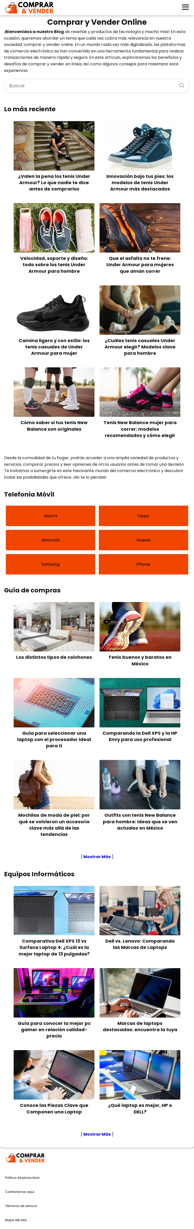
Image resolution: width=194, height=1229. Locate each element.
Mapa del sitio (16, 1220)
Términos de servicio (21, 1206)
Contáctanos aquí (19, 1192)
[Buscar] (180, 84)
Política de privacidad (22, 1178)
